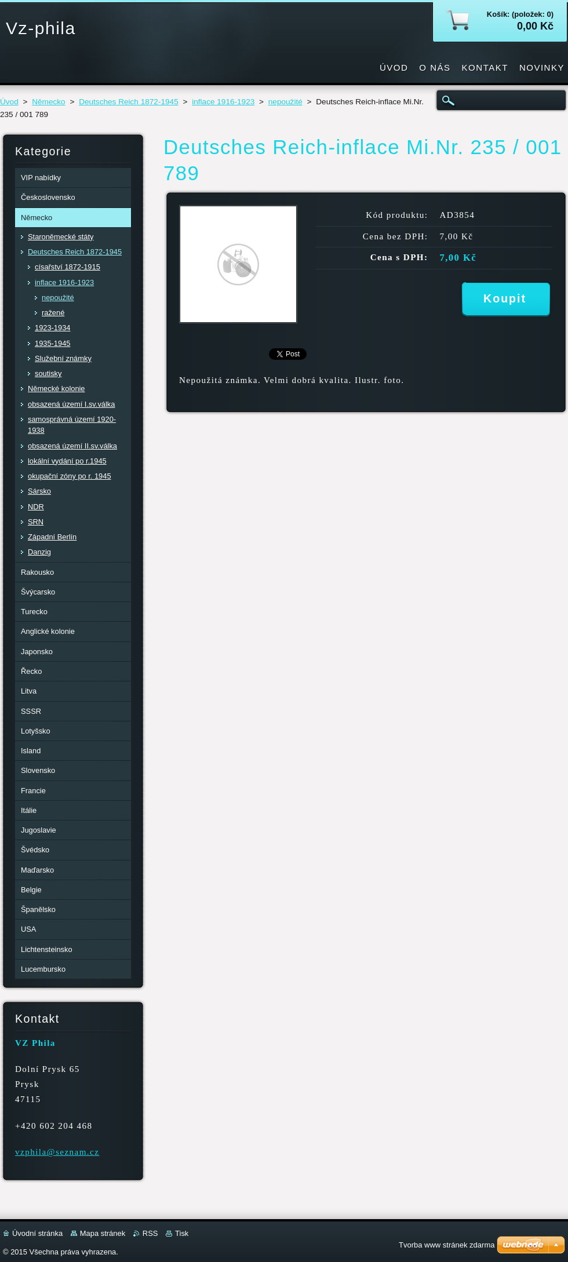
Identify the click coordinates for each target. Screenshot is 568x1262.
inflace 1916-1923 (223, 101)
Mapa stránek (102, 1233)
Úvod (9, 101)
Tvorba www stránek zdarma (446, 1245)
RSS (150, 1233)
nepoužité (285, 101)
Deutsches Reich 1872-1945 (129, 101)
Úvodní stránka (37, 1233)
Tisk (181, 1233)
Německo (48, 101)
